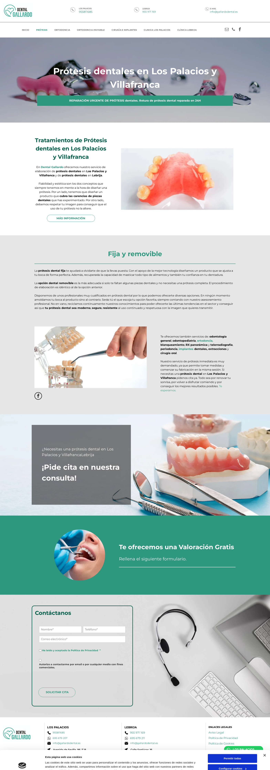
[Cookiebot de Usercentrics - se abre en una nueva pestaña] (22, 764)
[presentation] (65, 677)
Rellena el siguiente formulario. (152, 558)
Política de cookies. (132, 755)
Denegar (232, 759)
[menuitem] (25, 30)
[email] (227, 30)
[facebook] (240, 30)
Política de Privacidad (84, 650)
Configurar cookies (232, 749)
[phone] (233, 30)
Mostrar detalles (55, 764)
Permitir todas (232, 738)
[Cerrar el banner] (264, 735)
